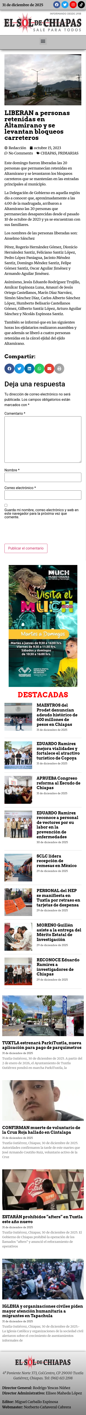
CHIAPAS (48, 153)
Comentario (14, 413)
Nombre (12, 470)
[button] (43, 41)
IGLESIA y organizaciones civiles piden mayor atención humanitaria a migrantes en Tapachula (42, 1311)
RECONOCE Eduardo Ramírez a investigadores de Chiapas (58, 967)
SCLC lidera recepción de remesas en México (57, 861)
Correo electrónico (20, 488)
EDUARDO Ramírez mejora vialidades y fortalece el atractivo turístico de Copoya (58, 750)
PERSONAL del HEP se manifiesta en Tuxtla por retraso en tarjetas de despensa (58, 897)
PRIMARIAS (68, 153)
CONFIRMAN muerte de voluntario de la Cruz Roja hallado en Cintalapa (41, 1130)
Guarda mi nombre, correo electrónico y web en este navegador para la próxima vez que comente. (41, 513)
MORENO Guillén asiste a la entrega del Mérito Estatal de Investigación (59, 932)
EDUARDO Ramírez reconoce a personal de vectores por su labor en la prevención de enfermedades (57, 825)
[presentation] (38, 533)
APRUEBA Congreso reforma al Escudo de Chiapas (58, 783)
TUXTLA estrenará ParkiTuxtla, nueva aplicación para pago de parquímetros (42, 1045)
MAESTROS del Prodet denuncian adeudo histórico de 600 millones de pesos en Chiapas (57, 715)
